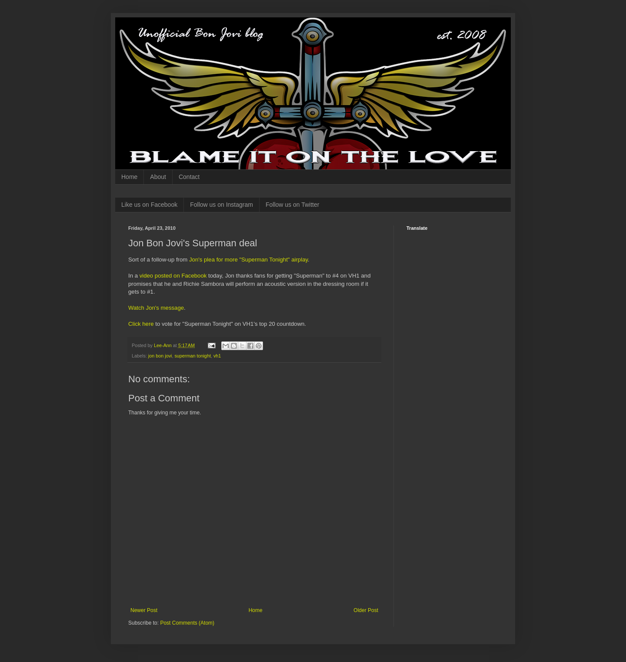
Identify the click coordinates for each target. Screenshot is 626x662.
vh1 (217, 355)
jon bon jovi (160, 355)
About (158, 176)
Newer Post (143, 610)
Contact (189, 176)
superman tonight (192, 355)
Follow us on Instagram (221, 204)
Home (129, 176)
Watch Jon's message (156, 308)
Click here (141, 324)
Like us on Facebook (149, 204)
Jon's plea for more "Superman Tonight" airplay (248, 259)
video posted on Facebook (173, 275)
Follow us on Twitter (292, 204)
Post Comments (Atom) (187, 623)
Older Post (365, 610)
